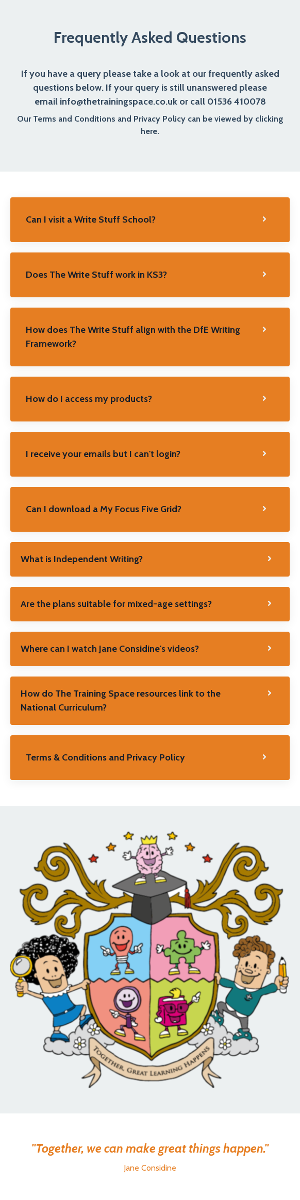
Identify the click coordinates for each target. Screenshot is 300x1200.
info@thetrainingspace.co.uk (118, 101)
